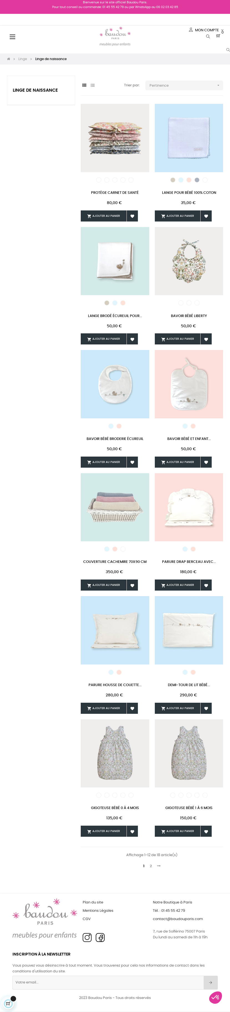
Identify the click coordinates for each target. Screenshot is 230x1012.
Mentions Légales (98, 911)
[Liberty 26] (131, 180)
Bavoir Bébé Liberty (189, 316)
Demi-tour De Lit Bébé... (189, 685)
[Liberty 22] (99, 180)
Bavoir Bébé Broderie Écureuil (115, 439)
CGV (87, 919)
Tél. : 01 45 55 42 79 (169, 911)
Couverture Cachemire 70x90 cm (114, 562)
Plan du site (93, 902)
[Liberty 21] (189, 303)
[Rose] (189, 180)
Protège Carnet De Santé (115, 193)
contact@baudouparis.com (178, 919)
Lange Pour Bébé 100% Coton (189, 193)
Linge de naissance (35, 90)
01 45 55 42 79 (113, 7)
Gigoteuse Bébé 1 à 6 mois (189, 808)
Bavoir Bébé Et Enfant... (189, 439)
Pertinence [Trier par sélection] (186, 85)
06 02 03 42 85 (167, 7)
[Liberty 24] (115, 180)
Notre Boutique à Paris (172, 902)
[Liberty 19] (181, 303)
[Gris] (197, 180)
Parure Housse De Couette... (115, 685)
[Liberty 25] (123, 180)
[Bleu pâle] (181, 180)
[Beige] (173, 180)
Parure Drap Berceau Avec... (189, 562)
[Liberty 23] (107, 180)
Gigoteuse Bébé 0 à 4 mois (115, 808)
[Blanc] (205, 180)
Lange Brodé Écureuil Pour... (115, 316)
